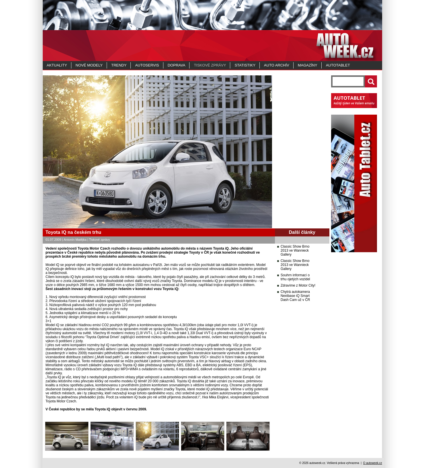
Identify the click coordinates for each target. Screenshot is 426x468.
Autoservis (147, 65)
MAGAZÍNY (307, 65)
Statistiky (245, 65)
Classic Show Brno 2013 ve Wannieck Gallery (295, 250)
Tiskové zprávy (210, 65)
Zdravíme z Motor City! (298, 285)
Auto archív (276, 65)
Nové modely (89, 65)
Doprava (176, 65)
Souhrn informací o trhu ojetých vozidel (295, 277)
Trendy (118, 65)
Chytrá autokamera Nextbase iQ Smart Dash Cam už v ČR (295, 296)
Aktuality (57, 65)
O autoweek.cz (372, 463)
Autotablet (338, 65)
